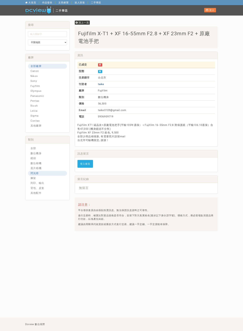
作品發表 (47, 2)
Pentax (35, 100)
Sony (34, 80)
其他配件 (36, 193)
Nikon (34, 76)
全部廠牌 (36, 66)
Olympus (36, 90)
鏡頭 (33, 158)
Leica (34, 110)
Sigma (34, 115)
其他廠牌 (36, 125)
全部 (33, 148)
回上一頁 (82, 22)
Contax (35, 120)
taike (101, 84)
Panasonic (37, 96)
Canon (35, 71)
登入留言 (85, 163)
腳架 (33, 178)
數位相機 (36, 163)
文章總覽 (63, 2)
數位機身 (36, 153)
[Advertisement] (138, 242)
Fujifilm (35, 86)
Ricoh (34, 105)
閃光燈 (35, 173)
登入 (210, 10)
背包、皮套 (37, 188)
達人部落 (80, 2)
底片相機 (36, 168)
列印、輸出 (37, 183)
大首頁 (30, 2)
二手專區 (96, 2)
